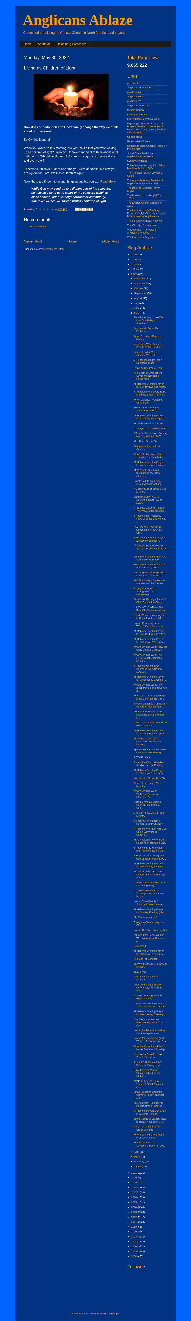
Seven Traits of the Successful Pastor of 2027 (150, 1144)
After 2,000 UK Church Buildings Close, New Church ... (147, 473)
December (140, 278)
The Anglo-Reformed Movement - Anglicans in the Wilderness (146, 182)
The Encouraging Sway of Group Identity (148, 997)
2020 (134, 1177)
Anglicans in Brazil (137, 105)
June (137, 308)
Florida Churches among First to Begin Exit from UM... (150, 616)
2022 (134, 274)
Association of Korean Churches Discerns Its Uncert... (147, 741)
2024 (134, 264)
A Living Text (134, 83)
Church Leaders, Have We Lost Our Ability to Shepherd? (148, 320)
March (138, 1156)
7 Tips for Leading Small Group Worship (147, 1128)
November (140, 283)
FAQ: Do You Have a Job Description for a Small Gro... (148, 529)
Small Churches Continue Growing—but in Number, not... (149, 1094)
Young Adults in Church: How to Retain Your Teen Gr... (150, 1120)
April (137, 1151)
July (136, 303)
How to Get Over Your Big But (150, 930)
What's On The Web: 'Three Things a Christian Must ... (150, 455)
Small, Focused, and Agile (148, 423)
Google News (134, 136)
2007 (134, 1241)
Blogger (115, 1313)
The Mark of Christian (146, 958)
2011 (134, 1221)
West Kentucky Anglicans (141, 237)
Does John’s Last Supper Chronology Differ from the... (148, 987)
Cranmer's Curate (137, 114)
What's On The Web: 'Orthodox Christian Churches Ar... (146, 793)
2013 (134, 1212)
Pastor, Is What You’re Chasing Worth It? (146, 353)
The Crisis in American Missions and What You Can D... (148, 1022)
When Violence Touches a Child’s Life (148, 401)
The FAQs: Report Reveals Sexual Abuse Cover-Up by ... (150, 548)
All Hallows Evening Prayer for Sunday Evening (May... (150, 385)
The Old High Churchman (141, 225)
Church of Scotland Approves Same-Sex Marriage (150, 558)
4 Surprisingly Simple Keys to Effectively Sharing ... (150, 539)
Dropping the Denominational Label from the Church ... (150, 574)
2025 (134, 259)
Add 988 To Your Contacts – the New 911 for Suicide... (149, 582)
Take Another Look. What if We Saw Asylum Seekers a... (149, 938)
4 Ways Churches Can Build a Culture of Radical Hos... (150, 705)
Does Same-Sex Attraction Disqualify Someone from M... (149, 714)
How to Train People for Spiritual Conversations (148, 903)
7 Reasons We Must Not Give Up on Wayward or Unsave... (150, 831)
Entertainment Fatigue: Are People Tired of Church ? (149, 1104)
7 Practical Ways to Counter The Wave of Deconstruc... (150, 509)
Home (28, 44)
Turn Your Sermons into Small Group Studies (150, 724)
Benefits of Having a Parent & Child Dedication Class (150, 601)
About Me (44, 44)
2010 (134, 1226)
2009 (134, 1231)
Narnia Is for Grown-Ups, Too (150, 778)
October (139, 288)
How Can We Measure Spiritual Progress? (146, 409)
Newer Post (33, 241)
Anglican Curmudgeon (139, 87)
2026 (134, 254)
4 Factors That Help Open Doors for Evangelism (148, 1063)
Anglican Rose (135, 96)
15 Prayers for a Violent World (150, 428)
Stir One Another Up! (145, 917)
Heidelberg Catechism (71, 44)
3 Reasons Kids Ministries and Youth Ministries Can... (150, 849)
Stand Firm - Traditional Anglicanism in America (140, 155)
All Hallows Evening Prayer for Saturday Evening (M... (150, 417)
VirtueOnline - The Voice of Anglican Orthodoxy (142, 231)
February (139, 1161)
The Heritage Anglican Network (144, 220)
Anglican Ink (134, 92)
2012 (134, 1217)
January (139, 1166)
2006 (134, 1246)
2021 (134, 1172)
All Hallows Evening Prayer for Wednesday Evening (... (150, 463)
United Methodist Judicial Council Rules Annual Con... (148, 805)
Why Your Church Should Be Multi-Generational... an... (149, 697)
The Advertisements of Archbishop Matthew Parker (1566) (146, 167)
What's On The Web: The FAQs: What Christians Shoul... (148, 657)
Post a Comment (38, 226)
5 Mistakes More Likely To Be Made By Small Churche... (150, 393)
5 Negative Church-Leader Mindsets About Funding (148, 764)
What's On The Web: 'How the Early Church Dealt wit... (150, 648)
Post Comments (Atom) (52, 249)
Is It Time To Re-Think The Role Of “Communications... (150, 609)
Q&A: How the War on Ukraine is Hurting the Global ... (147, 1073)
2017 (134, 1192)
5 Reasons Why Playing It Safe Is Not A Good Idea (148, 345)
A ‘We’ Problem (142, 757)
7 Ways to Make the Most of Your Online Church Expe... (150, 1005)
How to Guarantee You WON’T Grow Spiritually (148, 625)
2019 (134, 1182)
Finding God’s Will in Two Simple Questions (148, 1056)
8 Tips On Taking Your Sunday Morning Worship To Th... (150, 435)
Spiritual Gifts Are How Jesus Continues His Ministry (150, 751)
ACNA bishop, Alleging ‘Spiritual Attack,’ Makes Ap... (148, 1084)
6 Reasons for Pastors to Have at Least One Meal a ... (150, 518)
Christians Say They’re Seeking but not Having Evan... (148, 499)
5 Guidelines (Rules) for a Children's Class (148, 361)
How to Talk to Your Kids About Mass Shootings (148, 482)
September (140, 293)
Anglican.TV (134, 101)
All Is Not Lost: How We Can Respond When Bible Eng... (150, 841)
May (137, 313)
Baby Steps (140, 971)
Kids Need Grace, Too (146, 441)
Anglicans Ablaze (78, 20)
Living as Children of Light (148, 368)
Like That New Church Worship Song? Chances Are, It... (149, 893)
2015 (134, 1202)
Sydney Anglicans (137, 160)
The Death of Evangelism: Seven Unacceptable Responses (148, 375)
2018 (134, 1187)
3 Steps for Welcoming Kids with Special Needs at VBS (150, 857)
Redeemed (140, 946)
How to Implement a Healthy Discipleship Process (149, 1032)
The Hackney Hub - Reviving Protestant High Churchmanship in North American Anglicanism (146, 213)
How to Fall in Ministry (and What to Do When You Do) (150, 1040)
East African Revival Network (143, 119)
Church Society (135, 110)
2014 (134, 1207)
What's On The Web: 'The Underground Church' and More (149, 874)
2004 (134, 1256)
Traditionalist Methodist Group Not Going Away (150, 884)
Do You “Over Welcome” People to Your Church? (148, 822)
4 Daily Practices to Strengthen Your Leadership (144, 591)
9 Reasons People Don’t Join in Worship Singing (150, 1112)
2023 (134, 269)
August (138, 298)
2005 (134, 1251)
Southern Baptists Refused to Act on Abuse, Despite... (150, 566)
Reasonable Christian (139, 141)
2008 (134, 1236)
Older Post (110, 241)
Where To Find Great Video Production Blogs (149, 1136)
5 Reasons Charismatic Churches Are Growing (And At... (148, 668)
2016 (134, 1197)
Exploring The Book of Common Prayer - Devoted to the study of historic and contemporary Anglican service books (146, 128)
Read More (108, 181)
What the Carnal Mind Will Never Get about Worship (149, 1047)
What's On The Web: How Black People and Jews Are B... (150, 687)
